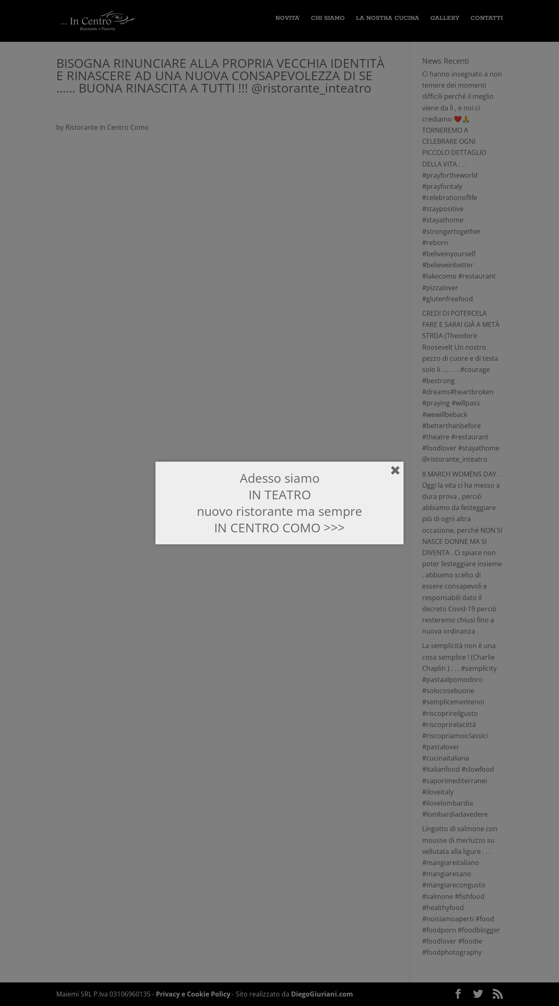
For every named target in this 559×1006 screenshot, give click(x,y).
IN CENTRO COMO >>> (279, 527)
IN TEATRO (279, 494)
